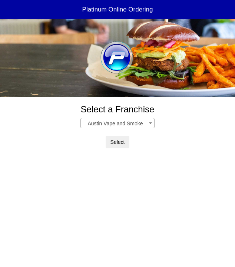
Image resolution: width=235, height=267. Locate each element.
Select (117, 142)
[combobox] (117, 123)
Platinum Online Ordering (117, 9)
